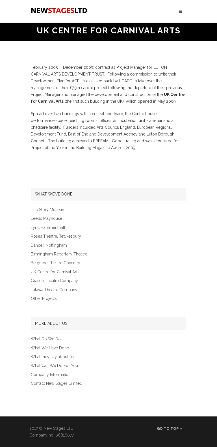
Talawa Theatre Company (54, 290)
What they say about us (52, 357)
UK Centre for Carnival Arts (55, 272)
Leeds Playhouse (46, 218)
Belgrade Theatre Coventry (55, 263)
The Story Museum (48, 210)
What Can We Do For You (54, 366)
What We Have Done (50, 348)
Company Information (51, 375)
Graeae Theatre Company (54, 281)
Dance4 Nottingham (49, 245)
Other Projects (44, 298)
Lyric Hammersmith (48, 227)
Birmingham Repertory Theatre (59, 254)
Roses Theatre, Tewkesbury (56, 236)
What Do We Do (46, 339)
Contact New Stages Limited (56, 383)
